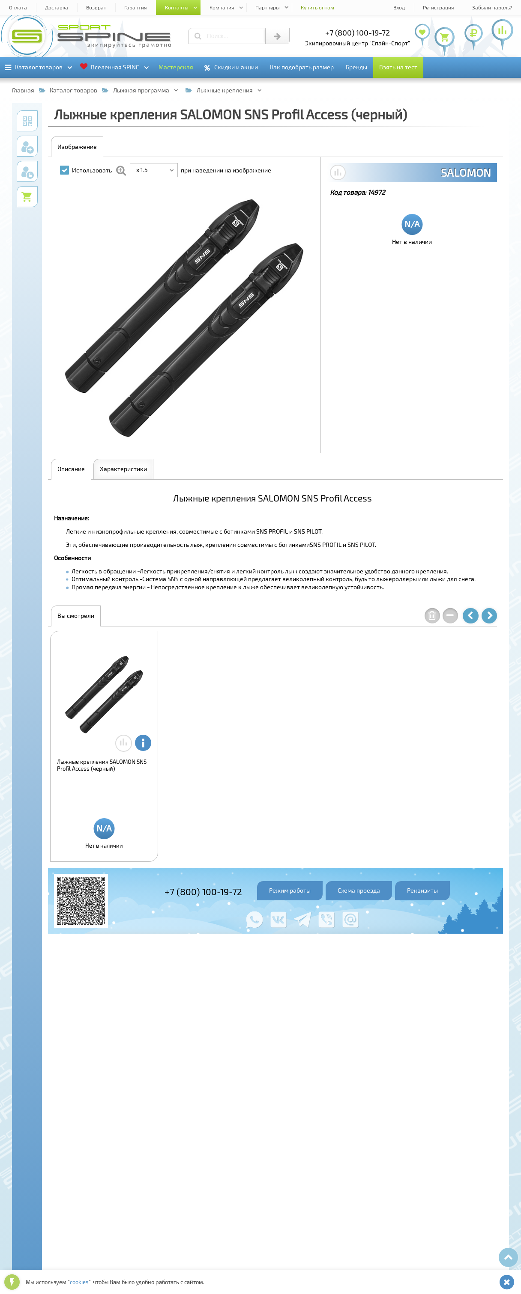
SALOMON (466, 172)
